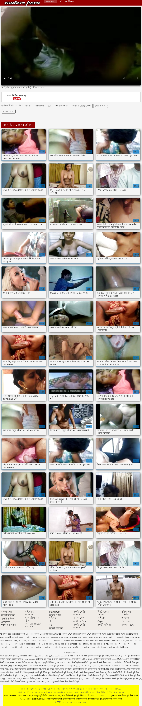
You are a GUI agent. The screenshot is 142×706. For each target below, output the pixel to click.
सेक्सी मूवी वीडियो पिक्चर (50, 669)
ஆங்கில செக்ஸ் (41, 656)
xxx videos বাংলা (82, 640)
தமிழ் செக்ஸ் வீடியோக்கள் (87, 666)
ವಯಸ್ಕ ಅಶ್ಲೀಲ (24, 675)
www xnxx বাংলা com (111, 634)
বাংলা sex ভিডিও (89, 647)
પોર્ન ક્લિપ (4, 666)
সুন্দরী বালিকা (100, 106)
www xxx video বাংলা (9, 637)
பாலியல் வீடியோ (57, 695)
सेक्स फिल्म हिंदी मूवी (72, 681)
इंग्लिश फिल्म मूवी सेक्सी (56, 675)
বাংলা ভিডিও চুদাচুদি (118, 656)
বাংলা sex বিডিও (74, 647)
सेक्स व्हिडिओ (105, 666)
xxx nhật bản (111, 695)
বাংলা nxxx (127, 644)
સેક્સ (11, 669)
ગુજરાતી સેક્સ (58, 681)
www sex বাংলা (60, 634)
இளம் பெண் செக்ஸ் (58, 656)
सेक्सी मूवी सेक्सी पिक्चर (103, 678)
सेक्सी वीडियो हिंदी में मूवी (96, 669)
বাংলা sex (38, 647)
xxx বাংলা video (118, 640)
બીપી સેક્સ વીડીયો (17, 681)
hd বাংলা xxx (5, 634)
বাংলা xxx (83, 656)
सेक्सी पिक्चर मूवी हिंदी (125, 695)
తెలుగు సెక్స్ (32, 662)
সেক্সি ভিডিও (116, 666)
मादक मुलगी (71, 666)
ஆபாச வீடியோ (33, 681)
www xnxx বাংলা (94, 634)
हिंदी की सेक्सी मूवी (15, 666)
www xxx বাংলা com (41, 637)
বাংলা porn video (12, 647)
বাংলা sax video (26, 647)
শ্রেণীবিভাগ (69, 1)
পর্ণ (60, 1)
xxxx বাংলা (100, 695)
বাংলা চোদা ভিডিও (115, 662)
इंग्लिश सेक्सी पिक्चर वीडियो (112, 699)
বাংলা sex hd (48, 647)
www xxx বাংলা (25, 637)
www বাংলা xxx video (125, 637)
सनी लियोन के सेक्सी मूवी (130, 666)
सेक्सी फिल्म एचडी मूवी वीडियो (76, 675)
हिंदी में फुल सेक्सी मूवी (119, 678)
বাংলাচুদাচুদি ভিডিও (46, 662)
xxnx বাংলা (41, 640)
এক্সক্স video (9, 662)
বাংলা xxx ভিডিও (28, 678)
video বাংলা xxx (46, 634)
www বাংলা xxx (109, 637)
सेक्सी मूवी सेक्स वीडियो (80, 662)
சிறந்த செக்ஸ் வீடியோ (10, 678)
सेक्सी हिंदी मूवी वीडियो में (57, 666)
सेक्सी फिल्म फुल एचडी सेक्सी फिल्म (91, 672)
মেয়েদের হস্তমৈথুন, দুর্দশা (81, 106)
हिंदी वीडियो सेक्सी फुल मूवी (115, 669)
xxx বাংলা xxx (132, 640)
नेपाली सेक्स (4, 669)
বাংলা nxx (118, 644)
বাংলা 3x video (71, 644)
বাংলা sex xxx (61, 647)
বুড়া (49, 106)
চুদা (127, 659)
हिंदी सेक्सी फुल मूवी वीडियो (75, 695)
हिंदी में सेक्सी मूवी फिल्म (132, 672)
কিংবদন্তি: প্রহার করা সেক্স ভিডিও (22, 3)
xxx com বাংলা (54, 640)
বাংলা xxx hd (8, 111)
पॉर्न (92, 678)
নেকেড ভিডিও (21, 662)
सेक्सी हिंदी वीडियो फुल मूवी (24, 672)
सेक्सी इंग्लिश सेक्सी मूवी (96, 675)
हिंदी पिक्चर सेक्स (69, 699)
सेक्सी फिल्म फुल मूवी (95, 699)
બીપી (76, 656)
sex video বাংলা (18, 634)
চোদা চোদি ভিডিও (30, 666)
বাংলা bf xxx (83, 644)
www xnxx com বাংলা (77, 634)
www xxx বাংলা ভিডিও (78, 637)
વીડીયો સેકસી (87, 659)
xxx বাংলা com (105, 640)
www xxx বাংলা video (59, 637)
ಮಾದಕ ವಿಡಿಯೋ (118, 659)
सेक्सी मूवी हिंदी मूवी (134, 678)
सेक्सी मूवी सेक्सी (81, 699)
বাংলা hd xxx (94, 644)
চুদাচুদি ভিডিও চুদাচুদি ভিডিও (11, 659)
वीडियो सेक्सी (4, 681)
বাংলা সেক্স (39, 106)
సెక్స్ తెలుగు (13, 656)
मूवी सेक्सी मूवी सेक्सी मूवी (8, 675)
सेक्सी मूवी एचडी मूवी (80, 669)
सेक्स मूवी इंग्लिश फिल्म (39, 675)
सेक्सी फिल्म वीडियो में (43, 678)
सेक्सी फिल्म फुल (20, 669)
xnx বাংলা (22, 640)
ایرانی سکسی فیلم (63, 662)
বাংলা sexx (101, 647)
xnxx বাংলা (31, 640)
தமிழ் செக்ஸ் (84, 678)
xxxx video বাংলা (33, 644)
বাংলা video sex (122, 647)
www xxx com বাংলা (129, 634)
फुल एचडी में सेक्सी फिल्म (98, 662)
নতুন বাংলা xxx (47, 644)
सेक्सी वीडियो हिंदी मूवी (54, 699)
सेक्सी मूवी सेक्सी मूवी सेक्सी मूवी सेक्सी (65, 672)
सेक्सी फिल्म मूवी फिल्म (133, 675)
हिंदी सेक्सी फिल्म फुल (131, 662)
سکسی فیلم (46, 681)
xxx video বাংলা (67, 640)
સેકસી (70, 656)
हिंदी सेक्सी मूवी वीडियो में (44, 659)
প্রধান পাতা (50, 1)
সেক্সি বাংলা (76, 659)
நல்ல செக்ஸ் (29, 659)
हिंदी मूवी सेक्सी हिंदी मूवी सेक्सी (98, 656)
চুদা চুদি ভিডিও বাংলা (102, 659)
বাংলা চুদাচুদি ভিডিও (62, 659)
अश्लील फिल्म (43, 666)
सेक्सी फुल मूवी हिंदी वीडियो (115, 675)
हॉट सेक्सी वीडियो (134, 656)
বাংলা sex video (26, 656)
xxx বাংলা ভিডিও (18, 644)
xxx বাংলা (94, 640)
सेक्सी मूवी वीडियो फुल (43, 672)
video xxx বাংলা (32, 634)
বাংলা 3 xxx (59, 644)
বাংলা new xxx (107, 644)
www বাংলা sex (95, 637)
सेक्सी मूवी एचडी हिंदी (34, 669)
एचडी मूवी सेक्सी (66, 669)
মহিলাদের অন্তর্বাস (61, 106)
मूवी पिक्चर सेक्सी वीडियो (114, 672)
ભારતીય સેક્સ (72, 678)
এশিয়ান (28, 106)
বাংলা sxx (111, 647)
